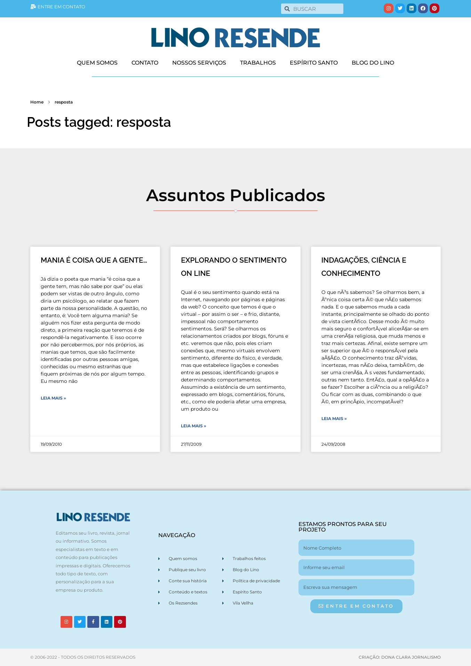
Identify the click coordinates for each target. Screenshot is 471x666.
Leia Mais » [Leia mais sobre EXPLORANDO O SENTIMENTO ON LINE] (193, 425)
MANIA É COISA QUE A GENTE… (94, 260)
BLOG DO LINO (373, 62)
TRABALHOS (258, 62)
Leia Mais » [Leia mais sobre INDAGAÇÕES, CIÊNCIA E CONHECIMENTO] (334, 418)
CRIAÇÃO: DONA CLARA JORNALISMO (400, 657)
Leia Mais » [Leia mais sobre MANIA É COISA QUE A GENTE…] (53, 398)
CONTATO (144, 62)
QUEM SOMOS (97, 62)
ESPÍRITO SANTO (314, 62)
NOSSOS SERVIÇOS (199, 62)
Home (36, 102)
